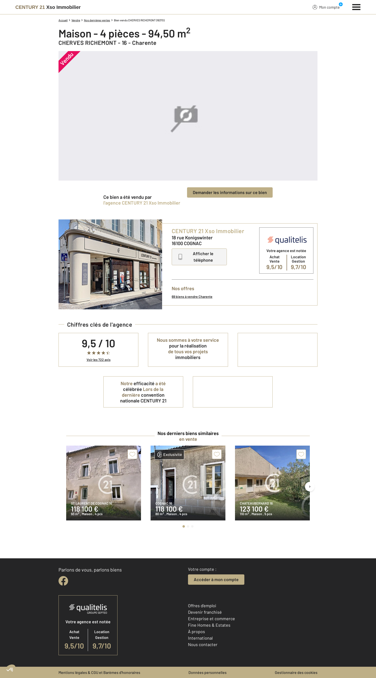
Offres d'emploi (202, 605)
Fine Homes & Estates (209, 625)
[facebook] (63, 581)
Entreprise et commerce (211, 618)
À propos (196, 631)
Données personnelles (207, 672)
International (200, 638)
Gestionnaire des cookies (296, 672)
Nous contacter (202, 644)
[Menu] (356, 6)
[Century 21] (48, 7)
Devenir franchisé (205, 612)
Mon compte (326, 7)
